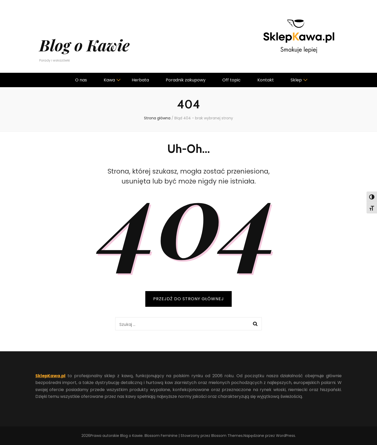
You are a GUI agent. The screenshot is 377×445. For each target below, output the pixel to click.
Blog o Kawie (84, 44)
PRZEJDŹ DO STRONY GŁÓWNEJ (188, 299)
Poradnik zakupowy (186, 80)
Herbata (140, 80)
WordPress (285, 435)
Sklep (296, 80)
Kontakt (265, 80)
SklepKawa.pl (50, 376)
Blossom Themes (227, 435)
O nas (81, 80)
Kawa (109, 80)
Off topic (231, 80)
